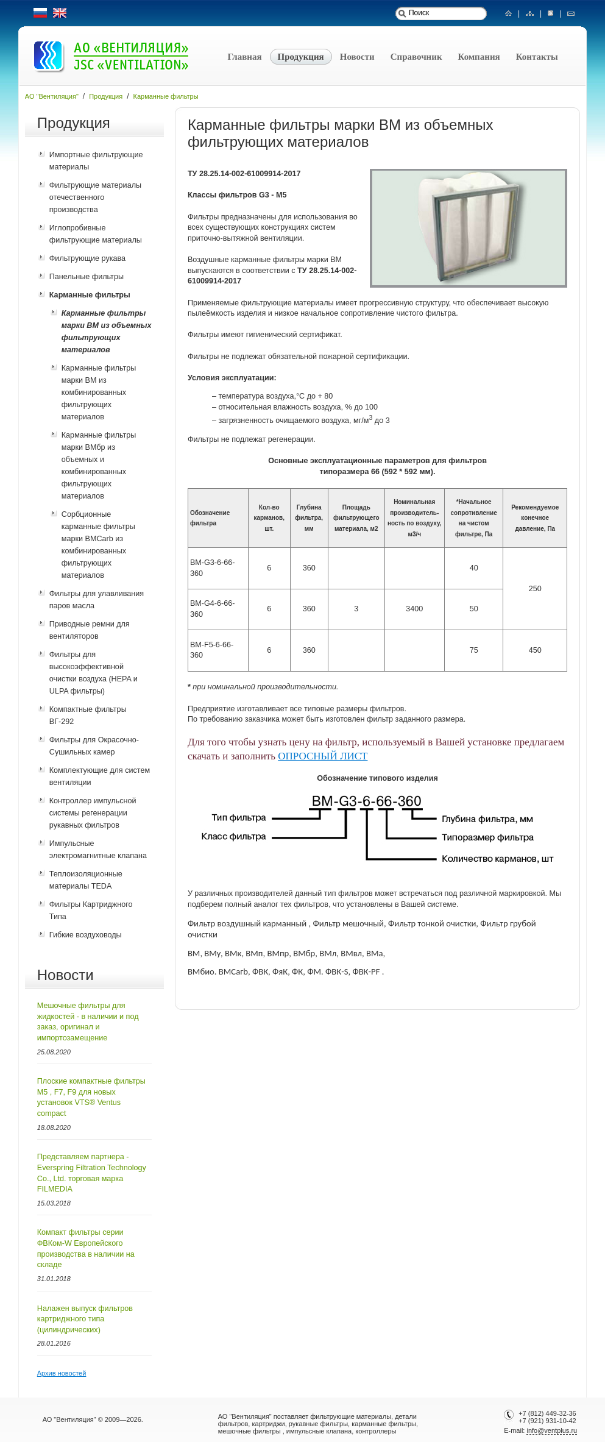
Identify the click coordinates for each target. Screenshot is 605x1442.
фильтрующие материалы (350, 1416)
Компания (479, 57)
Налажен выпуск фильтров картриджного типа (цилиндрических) (85, 1319)
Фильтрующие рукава (87, 258)
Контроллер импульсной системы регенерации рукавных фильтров (92, 813)
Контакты (537, 57)
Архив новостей (62, 1373)
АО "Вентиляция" (52, 96)
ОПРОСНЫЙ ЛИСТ (322, 756)
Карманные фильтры (166, 96)
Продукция (301, 57)
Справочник (416, 57)
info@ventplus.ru (551, 1430)
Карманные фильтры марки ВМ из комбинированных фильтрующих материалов (99, 392)
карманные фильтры (384, 1423)
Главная (244, 57)
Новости (357, 57)
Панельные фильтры (86, 276)
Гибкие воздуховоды (85, 935)
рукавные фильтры (318, 1423)
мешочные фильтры (249, 1431)
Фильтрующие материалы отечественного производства (95, 197)
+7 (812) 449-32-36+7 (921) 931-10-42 (546, 1417)
